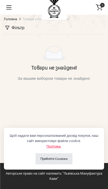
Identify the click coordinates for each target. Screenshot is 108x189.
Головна (10, 19)
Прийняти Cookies (53, 159)
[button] (99, 7)
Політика (54, 146)
